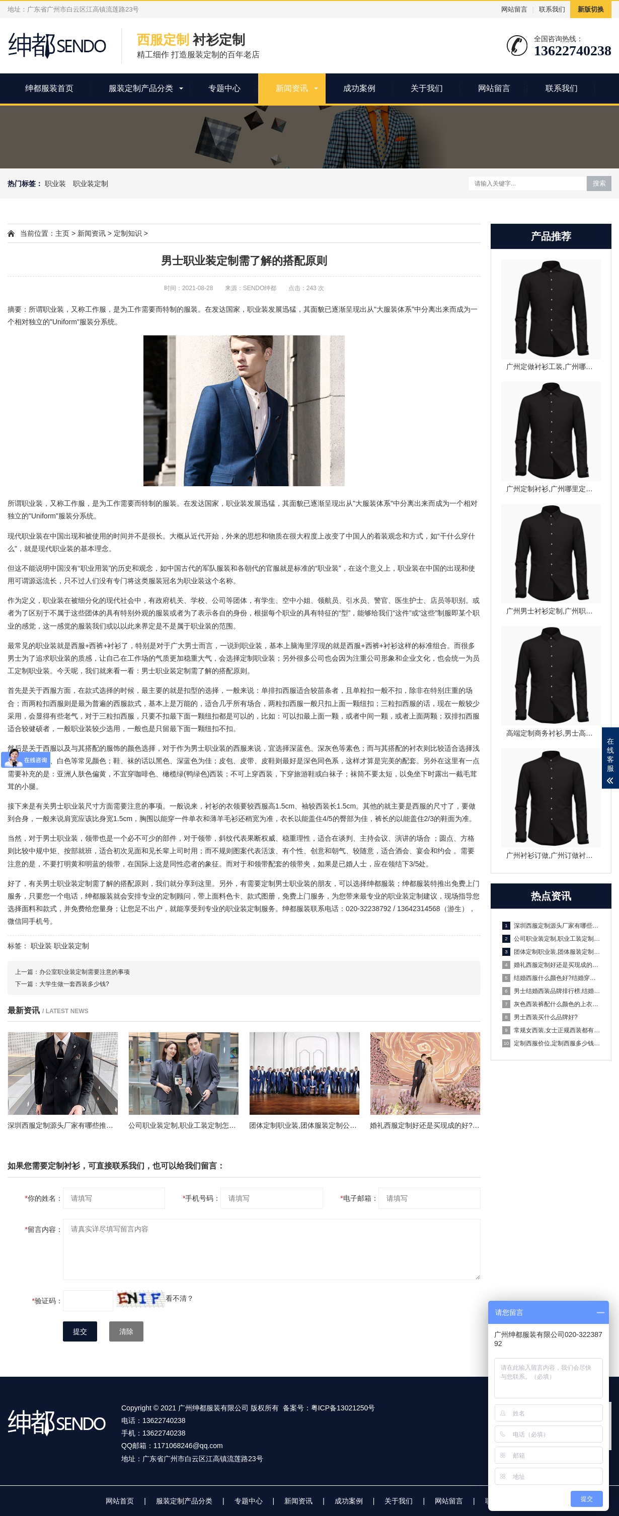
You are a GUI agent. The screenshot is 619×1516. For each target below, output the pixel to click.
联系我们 (552, 9)
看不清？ (180, 1298)
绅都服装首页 (49, 88)
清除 (126, 1331)
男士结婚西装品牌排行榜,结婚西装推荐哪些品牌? (551, 991)
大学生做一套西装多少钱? (74, 984)
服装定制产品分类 (141, 88)
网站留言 (514, 9)
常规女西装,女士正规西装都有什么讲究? (551, 1030)
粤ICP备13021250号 (343, 1408)
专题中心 (224, 88)
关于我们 (427, 88)
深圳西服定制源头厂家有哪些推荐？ (551, 926)
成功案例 (359, 88)
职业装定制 (90, 184)
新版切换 (591, 9)
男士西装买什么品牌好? (540, 1017)
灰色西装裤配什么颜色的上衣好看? (551, 1004)
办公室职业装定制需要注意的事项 (84, 971)
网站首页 (120, 1501)
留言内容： (44, 1229)
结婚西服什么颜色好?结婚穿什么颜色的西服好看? (551, 978)
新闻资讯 (292, 88)
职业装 (55, 184)
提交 (80, 1331)
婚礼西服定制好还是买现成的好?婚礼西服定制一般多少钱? (551, 965)
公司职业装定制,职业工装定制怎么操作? (551, 939)
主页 (62, 233)
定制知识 (128, 233)
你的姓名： (44, 1198)
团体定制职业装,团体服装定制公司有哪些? (551, 952)
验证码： (47, 1301)
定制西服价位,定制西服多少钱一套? (551, 1043)
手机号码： (201, 1198)
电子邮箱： (359, 1198)
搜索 (599, 183)
